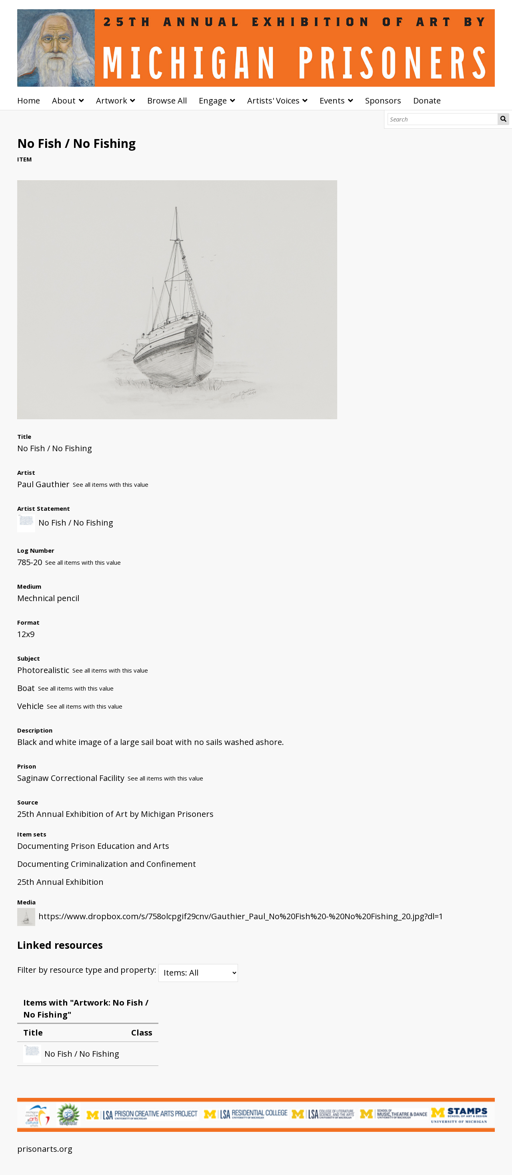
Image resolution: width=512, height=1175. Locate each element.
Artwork (111, 100)
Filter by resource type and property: (127, 969)
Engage (213, 100)
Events (332, 100)
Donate (427, 100)
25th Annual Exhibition (60, 881)
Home (28, 100)
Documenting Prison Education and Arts (93, 845)
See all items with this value (110, 484)
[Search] (443, 119)
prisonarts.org (44, 1148)
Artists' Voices (273, 100)
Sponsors (383, 100)
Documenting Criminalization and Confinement (106, 863)
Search (503, 119)
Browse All (167, 100)
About (64, 100)
